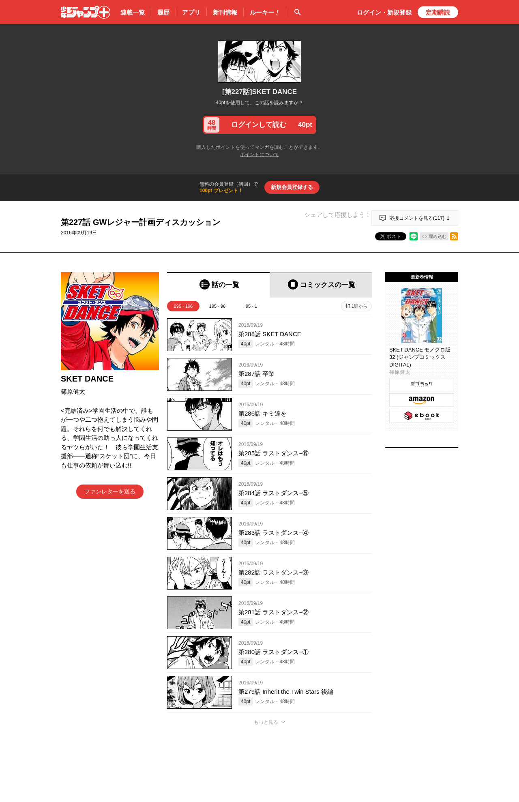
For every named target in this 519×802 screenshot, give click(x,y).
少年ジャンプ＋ (85, 12)
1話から (359, 306)
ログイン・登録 (384, 12)
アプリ (191, 12)
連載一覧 (132, 12)
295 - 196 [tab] (183, 306)
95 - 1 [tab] (251, 306)
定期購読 (438, 12)
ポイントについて (259, 154)
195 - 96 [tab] (217, 306)
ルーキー (265, 13)
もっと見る (266, 722)
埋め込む (437, 236)
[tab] (218, 285)
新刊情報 (225, 12)
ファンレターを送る (109, 491)
